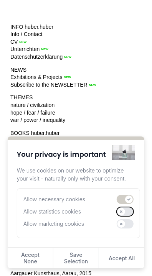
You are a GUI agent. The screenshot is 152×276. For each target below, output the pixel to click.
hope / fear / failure (32, 113)
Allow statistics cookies (52, 211)
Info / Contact (26, 34)
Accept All (122, 258)
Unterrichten (25, 49)
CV (14, 42)
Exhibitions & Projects (36, 77)
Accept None (30, 257)
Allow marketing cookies (53, 223)
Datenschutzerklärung (36, 57)
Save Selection (76, 257)
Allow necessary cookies (54, 199)
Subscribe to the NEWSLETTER (49, 85)
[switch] (125, 199)
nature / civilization (32, 105)
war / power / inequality (37, 120)
